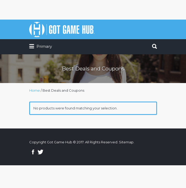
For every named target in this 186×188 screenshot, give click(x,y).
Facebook (33, 152)
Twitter (40, 152)
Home (34, 90)
